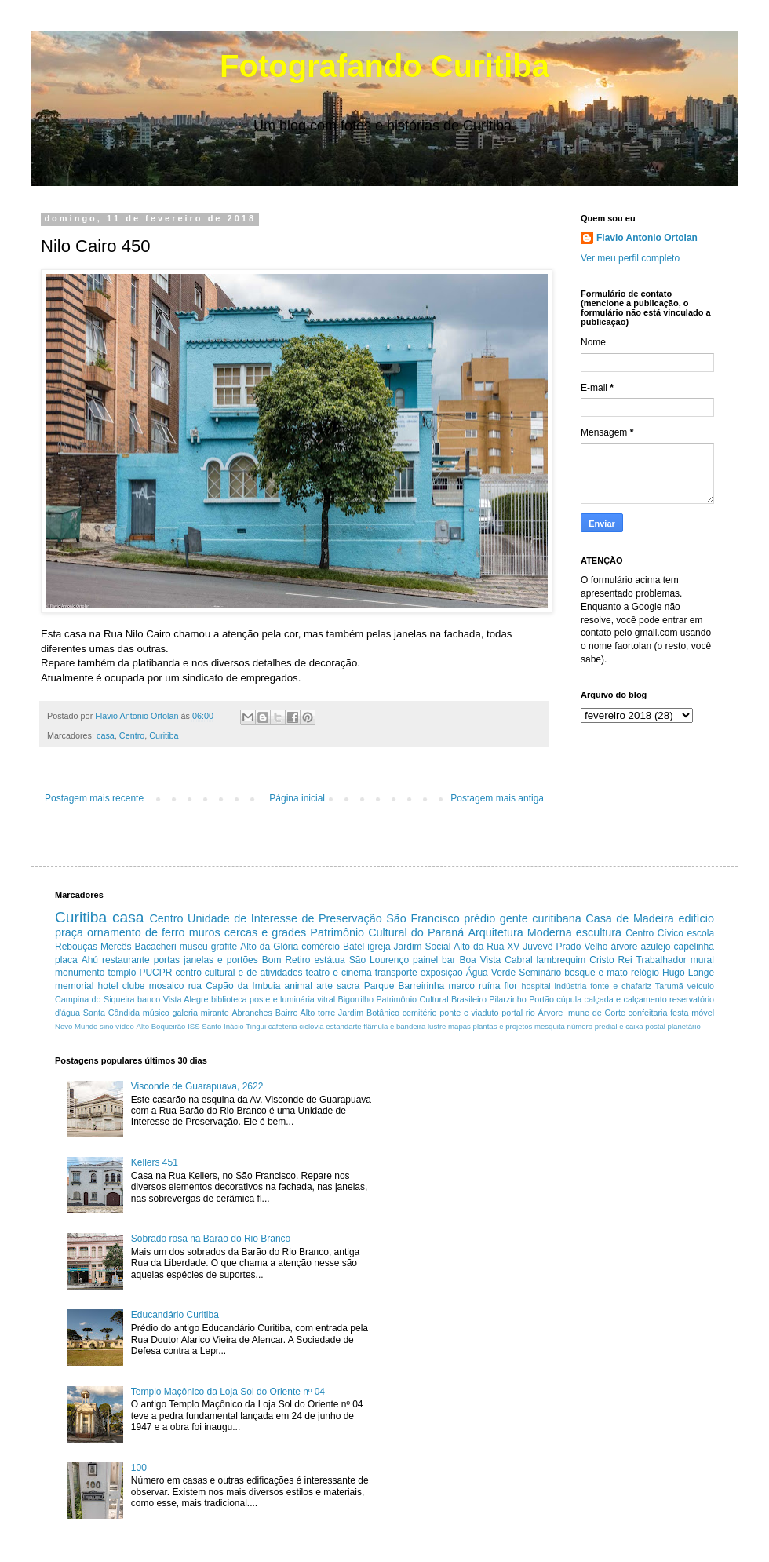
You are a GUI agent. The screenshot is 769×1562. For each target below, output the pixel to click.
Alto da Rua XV (486, 946)
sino (107, 1026)
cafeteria (282, 1026)
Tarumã (669, 986)
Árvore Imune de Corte (581, 1012)
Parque (379, 985)
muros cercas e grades (248, 932)
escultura (598, 932)
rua (195, 985)
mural (702, 959)
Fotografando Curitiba (384, 66)
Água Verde (491, 972)
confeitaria (648, 1012)
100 (139, 1467)
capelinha (694, 946)
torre (326, 1012)
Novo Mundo (76, 1026)
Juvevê (537, 946)
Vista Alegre (186, 999)
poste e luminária (282, 999)
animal (298, 985)
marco (461, 985)
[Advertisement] (529, 1166)
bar (448, 959)
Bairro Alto (295, 1012)
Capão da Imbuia (243, 985)
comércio (320, 946)
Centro (131, 735)
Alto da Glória (269, 946)
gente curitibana (540, 918)
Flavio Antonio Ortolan (647, 237)
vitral (326, 999)
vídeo (124, 1026)
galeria (185, 1012)
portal (512, 1012)
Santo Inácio (222, 1026)
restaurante (126, 959)
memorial (74, 985)
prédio (479, 918)
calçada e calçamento (626, 999)
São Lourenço (379, 959)
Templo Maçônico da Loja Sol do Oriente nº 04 (228, 1391)
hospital (536, 986)
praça (69, 932)
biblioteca (229, 999)
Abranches (251, 1012)
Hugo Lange (688, 972)
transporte (396, 972)
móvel (702, 1012)
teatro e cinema (339, 972)
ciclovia (311, 1026)
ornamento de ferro (136, 932)
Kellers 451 (154, 1162)
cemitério (420, 1012)
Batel (353, 946)
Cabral (518, 959)
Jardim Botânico (368, 1012)
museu (194, 946)
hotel (108, 985)
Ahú (90, 959)
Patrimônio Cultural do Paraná (387, 932)
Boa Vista (480, 959)
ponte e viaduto (468, 1012)
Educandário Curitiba (175, 1314)
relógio (645, 972)
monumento (79, 972)
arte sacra (337, 985)
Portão (541, 999)
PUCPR (155, 972)
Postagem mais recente (94, 798)
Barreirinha (422, 985)
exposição (442, 972)
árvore (623, 946)
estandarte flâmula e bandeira (375, 1026)
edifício (696, 918)
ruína (489, 985)
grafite (224, 946)
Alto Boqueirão (161, 1026)
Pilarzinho (507, 999)
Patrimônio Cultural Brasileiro (431, 999)
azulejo (655, 946)
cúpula (568, 999)
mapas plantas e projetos (490, 1026)
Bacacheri (155, 946)
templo (122, 972)
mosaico (166, 985)
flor (511, 985)
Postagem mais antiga (497, 798)
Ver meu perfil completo (630, 258)
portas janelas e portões (206, 959)
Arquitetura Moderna (519, 932)
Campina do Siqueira (95, 999)
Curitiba (163, 735)
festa (679, 1012)
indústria (571, 986)
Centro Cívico (654, 933)
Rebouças (76, 946)
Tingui (256, 1026)
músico (156, 1012)
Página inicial (297, 798)
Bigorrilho (355, 999)
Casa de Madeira (629, 918)
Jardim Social (422, 946)
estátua (329, 959)
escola (700, 933)
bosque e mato (596, 972)
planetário (684, 1026)
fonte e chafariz (620, 986)
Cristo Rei (610, 959)
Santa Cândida (111, 1012)
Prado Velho (581, 946)
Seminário (540, 972)
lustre (437, 1026)
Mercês (115, 946)
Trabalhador (661, 959)
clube (133, 985)
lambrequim (561, 959)
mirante (215, 1012)
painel (425, 959)
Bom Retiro (286, 959)
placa (66, 959)
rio (530, 1012)
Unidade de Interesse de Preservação (285, 918)
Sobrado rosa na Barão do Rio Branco (210, 1238)
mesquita (549, 1026)
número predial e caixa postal (616, 1026)
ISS (193, 1026)
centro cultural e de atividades (238, 972)
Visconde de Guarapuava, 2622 (197, 1086)
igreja (378, 946)
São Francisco (423, 918)
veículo (700, 986)
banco (148, 999)
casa (106, 735)
